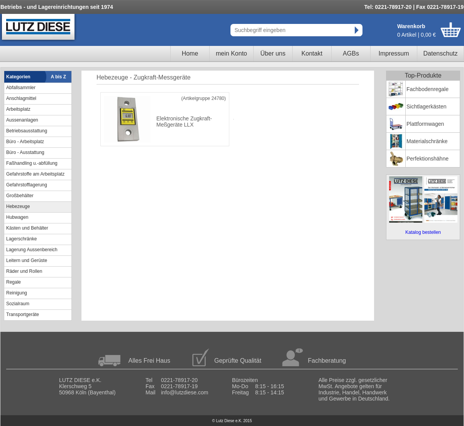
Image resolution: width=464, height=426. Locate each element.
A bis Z (58, 76)
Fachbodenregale (427, 89)
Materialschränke (427, 141)
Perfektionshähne (427, 159)
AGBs (351, 53)
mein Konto (231, 53)
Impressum (393, 53)
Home (190, 53)
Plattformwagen (425, 124)
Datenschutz (440, 53)
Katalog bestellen (423, 232)
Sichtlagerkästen (426, 106)
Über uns (273, 53)
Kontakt (311, 53)
